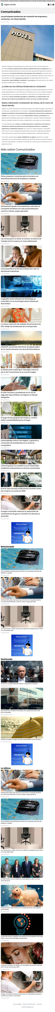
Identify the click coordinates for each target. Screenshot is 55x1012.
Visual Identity (31, 80)
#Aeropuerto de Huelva (25, 1)
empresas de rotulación (22, 78)
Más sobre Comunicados (18, 149)
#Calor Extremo (4, 1)
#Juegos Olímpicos (14, 1)
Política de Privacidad (29, 1004)
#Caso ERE (33, 1)
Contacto (39, 1004)
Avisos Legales (17, 1004)
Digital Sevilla (8, 4)
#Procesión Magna (41, 1)
